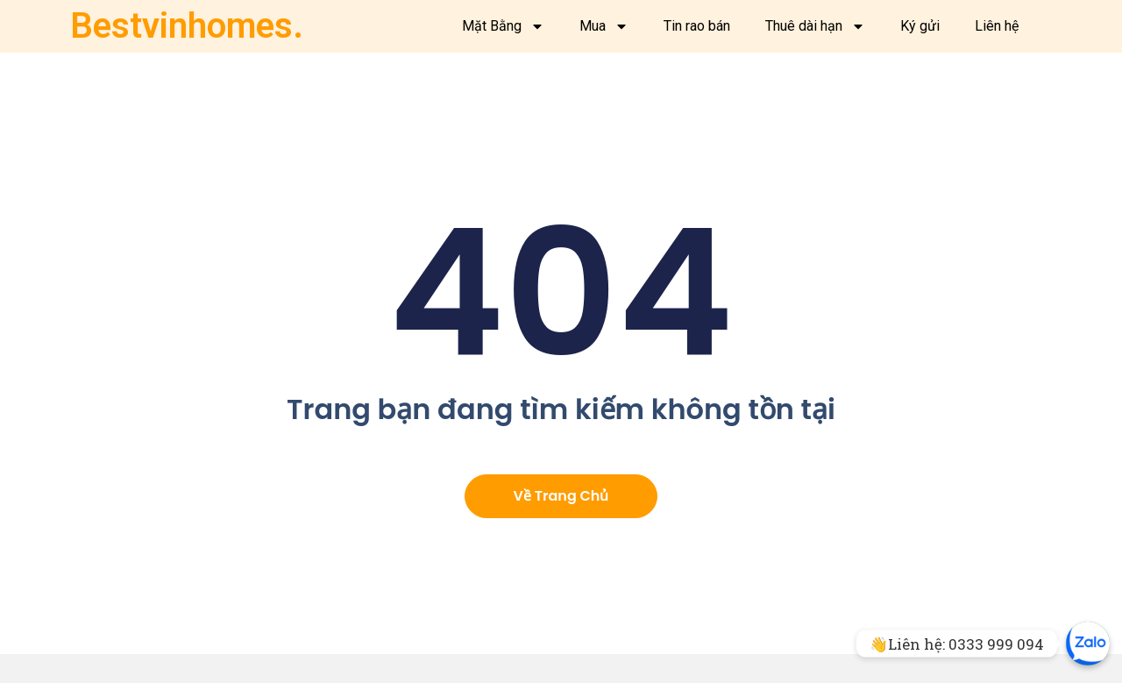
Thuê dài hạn (815, 26)
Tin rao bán (697, 26)
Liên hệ (997, 26)
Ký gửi (920, 26)
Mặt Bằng (503, 26)
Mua (603, 26)
